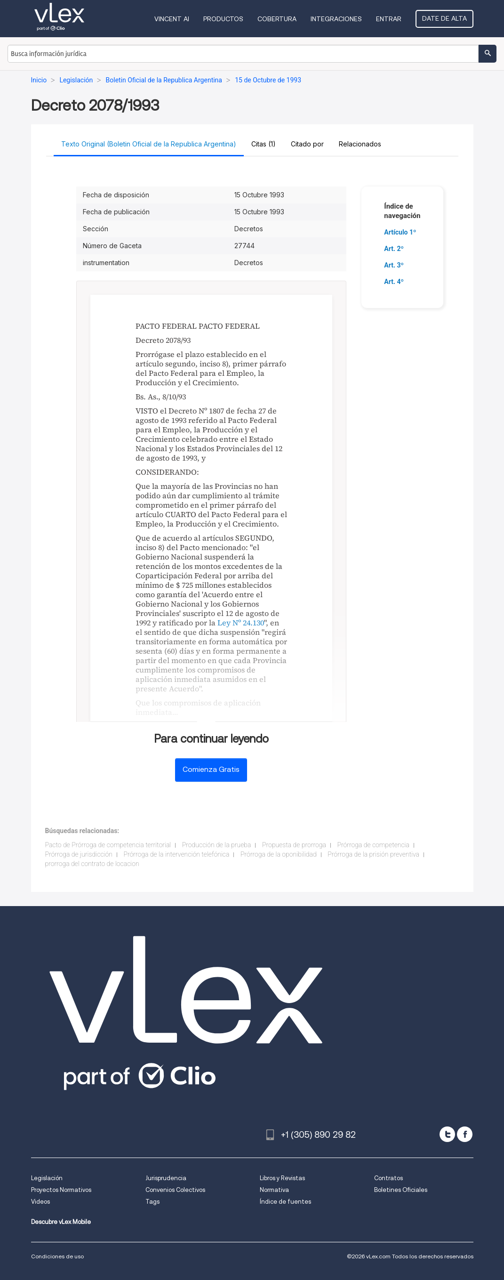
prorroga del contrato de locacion (92, 863)
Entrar (388, 19)
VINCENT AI (171, 19)
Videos (40, 1201)
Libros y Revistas (282, 1178)
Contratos (388, 1178)
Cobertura (276, 19)
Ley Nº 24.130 (240, 622)
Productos (223, 19)
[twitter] (447, 1134)
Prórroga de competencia (373, 845)
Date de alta (444, 18)
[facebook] (464, 1134)
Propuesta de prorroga (294, 845)
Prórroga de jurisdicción (78, 854)
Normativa (274, 1189)
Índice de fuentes (285, 1201)
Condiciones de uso (57, 1256)
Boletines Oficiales (400, 1189)
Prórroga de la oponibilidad (278, 854)
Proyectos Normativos (61, 1189)
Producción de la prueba (216, 845)
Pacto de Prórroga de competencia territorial (108, 845)
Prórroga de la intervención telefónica (176, 854)
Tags (152, 1201)
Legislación (47, 1178)
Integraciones (336, 19)
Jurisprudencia (165, 1178)
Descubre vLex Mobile (61, 1221)
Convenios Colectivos (175, 1189)
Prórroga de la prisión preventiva (373, 854)
